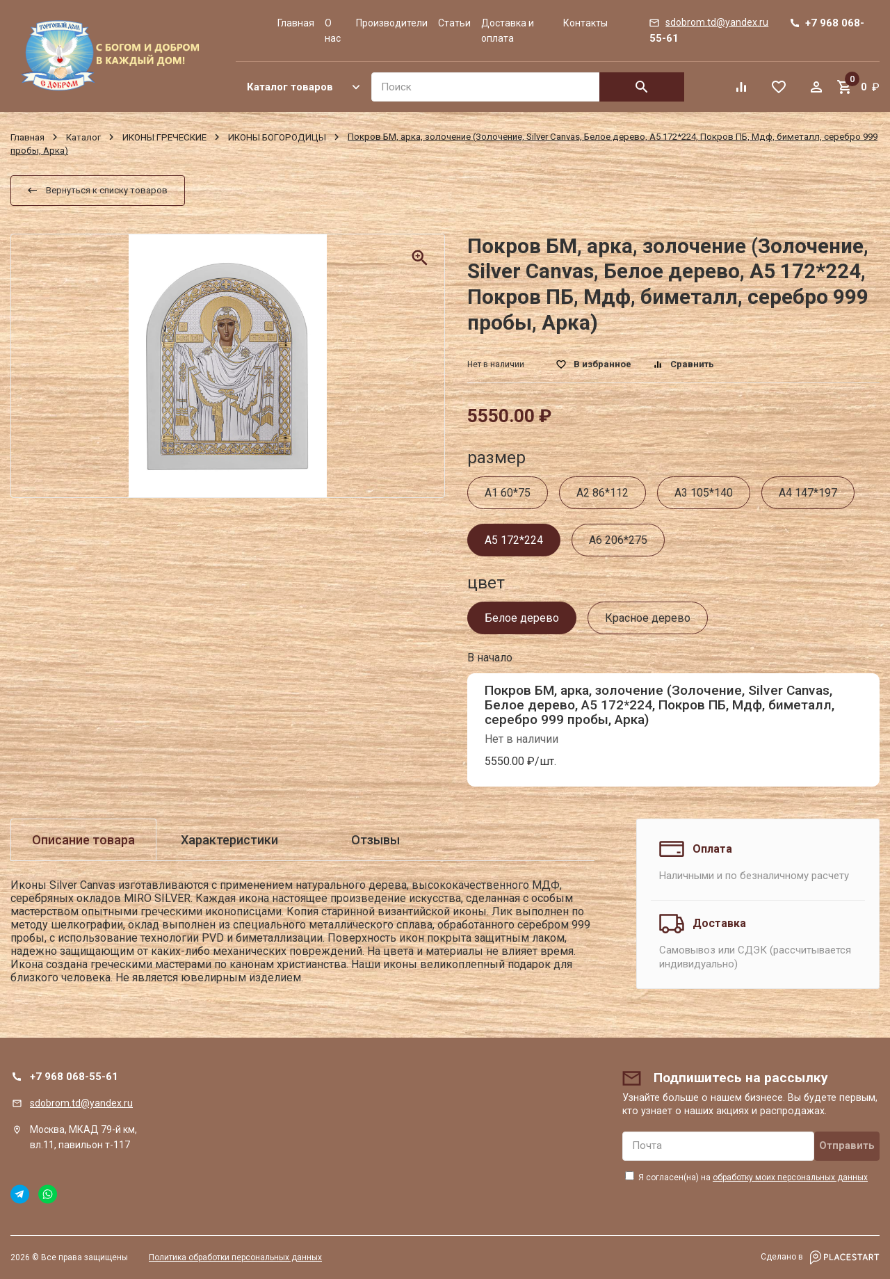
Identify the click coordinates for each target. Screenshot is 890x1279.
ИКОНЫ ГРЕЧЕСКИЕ (164, 136)
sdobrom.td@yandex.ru (81, 1103)
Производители (392, 23)
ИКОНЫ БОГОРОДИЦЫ (277, 136)
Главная (295, 23)
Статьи (454, 23)
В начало (489, 657)
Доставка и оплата (507, 30)
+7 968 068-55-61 (74, 1076)
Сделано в (820, 1257)
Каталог (83, 136)
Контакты (585, 23)
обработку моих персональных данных (790, 1177)
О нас (333, 30)
